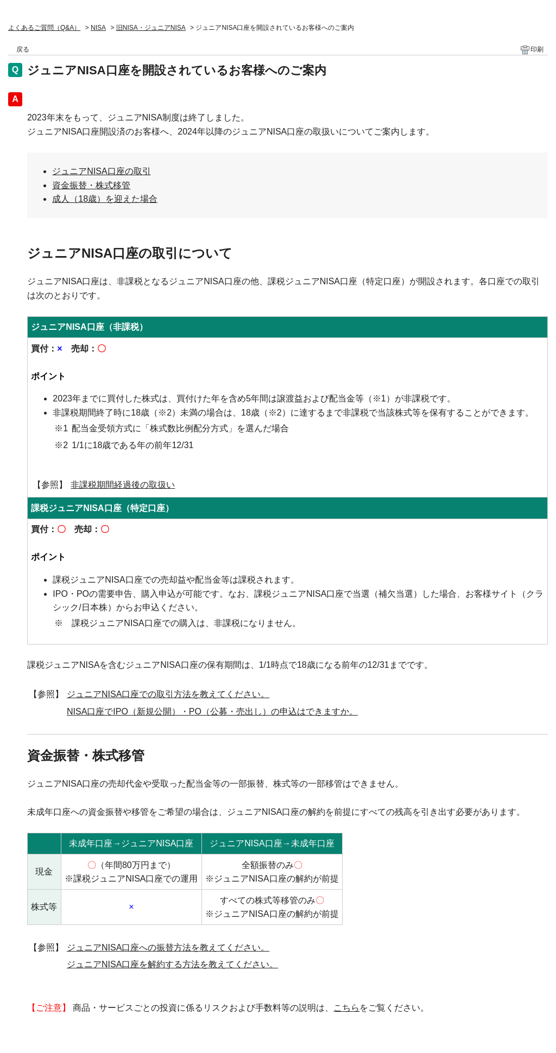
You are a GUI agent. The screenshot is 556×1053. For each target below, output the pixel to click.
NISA (98, 27)
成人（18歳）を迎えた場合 (104, 198)
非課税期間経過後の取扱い (123, 484)
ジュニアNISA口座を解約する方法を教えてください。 (172, 964)
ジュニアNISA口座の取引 (101, 171)
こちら (346, 1007)
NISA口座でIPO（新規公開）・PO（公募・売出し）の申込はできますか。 (212, 711)
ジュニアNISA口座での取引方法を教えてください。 (168, 694)
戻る (22, 49)
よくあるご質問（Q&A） (44, 27)
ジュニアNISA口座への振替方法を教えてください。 (168, 947)
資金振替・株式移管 (91, 185)
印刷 (537, 49)
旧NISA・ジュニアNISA (151, 27)
